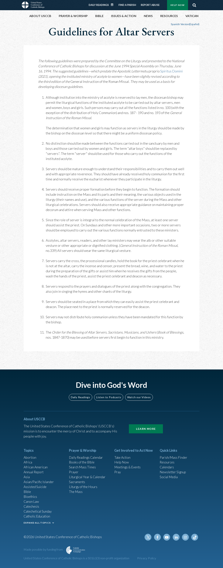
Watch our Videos (139, 394)
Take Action (122, 454)
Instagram (185, 537)
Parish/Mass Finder (174, 454)
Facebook (158, 537)
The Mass (76, 490)
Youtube (167, 537)
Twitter (149, 537)
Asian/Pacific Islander (39, 480)
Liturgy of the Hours (83, 485)
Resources (167, 459)
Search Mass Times (83, 464)
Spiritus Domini (171, 71)
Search (194, 5)
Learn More (146, 425)
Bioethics (31, 495)
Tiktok (194, 537)
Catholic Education (37, 516)
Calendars (167, 464)
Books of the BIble (82, 459)
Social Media (169, 475)
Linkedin (176, 537)
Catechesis (32, 505)
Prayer (74, 470)
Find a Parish (127, 4)
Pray (117, 470)
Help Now (177, 5)
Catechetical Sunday (38, 510)
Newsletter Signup (173, 470)
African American (36, 464)
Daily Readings (99, 4)
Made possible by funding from (43, 549)
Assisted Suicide (36, 485)
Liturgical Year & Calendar (88, 475)
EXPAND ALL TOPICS (37, 522)
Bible (28, 490)
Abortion (30, 454)
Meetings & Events (128, 464)
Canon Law (31, 500)
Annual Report (34, 470)
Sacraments (77, 480)
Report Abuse (150, 4)
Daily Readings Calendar (113, 5)
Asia (27, 475)
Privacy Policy (146, 558)
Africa (28, 459)
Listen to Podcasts (108, 394)
